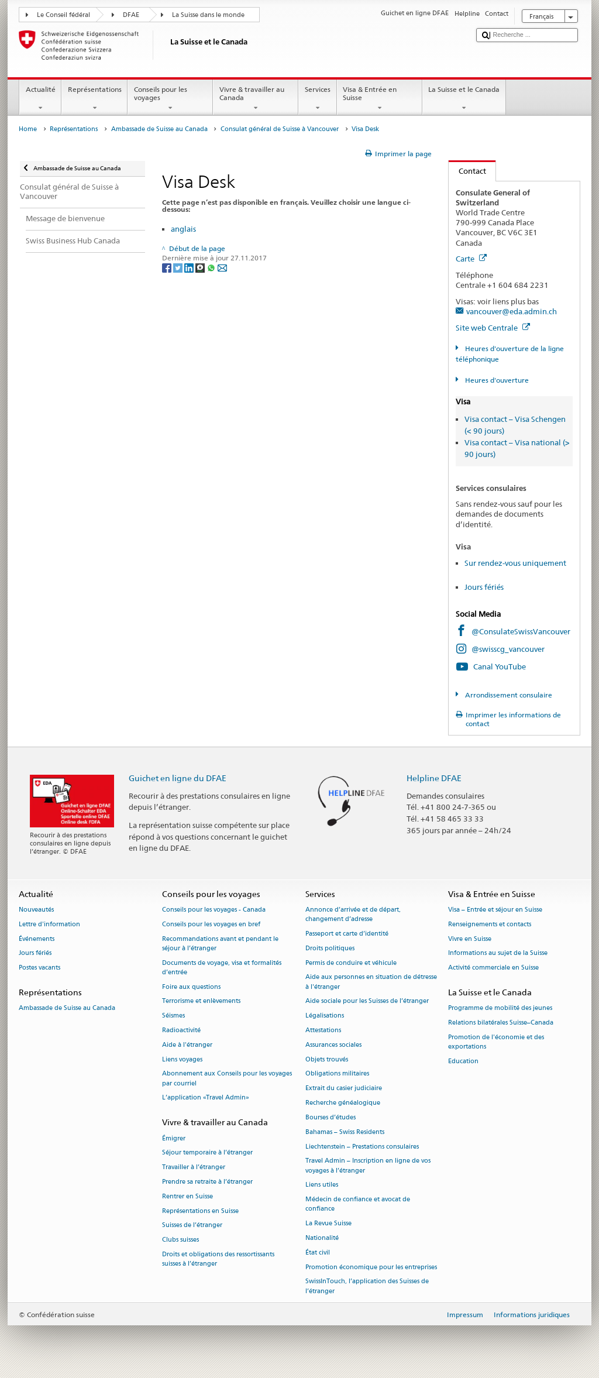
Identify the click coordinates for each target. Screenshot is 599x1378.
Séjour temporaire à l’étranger (207, 1153)
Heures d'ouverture (496, 380)
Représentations (94, 99)
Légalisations (324, 1016)
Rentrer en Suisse (187, 1196)
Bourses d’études (330, 1117)
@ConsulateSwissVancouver (520, 631)
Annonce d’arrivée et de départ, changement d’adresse (353, 914)
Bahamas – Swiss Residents (344, 1132)
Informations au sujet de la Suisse (498, 953)
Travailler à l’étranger (193, 1167)
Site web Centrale (493, 327)
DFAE (131, 15)
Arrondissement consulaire (507, 694)
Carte (471, 258)
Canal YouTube (499, 666)
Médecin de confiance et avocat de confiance (357, 1204)
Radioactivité (181, 1030)
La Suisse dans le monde (208, 15)
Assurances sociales (333, 1045)
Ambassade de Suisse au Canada (159, 129)
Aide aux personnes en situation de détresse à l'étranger (371, 982)
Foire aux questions (191, 987)
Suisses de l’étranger (192, 1225)
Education (463, 1061)
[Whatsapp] (212, 267)
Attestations (323, 1030)
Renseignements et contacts (489, 924)
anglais (183, 228)
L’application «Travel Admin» (205, 1098)
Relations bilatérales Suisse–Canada (500, 1022)
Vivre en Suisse (469, 939)
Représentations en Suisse (200, 1211)
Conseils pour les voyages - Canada (214, 909)
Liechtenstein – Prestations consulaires (362, 1146)
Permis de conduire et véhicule (351, 963)
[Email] (222, 267)
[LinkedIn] (189, 267)
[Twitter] (178, 267)
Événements (36, 939)
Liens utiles (321, 1185)
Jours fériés (484, 587)
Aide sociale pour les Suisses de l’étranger (367, 1001)
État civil (317, 1252)
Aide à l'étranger (187, 1045)
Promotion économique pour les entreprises (371, 1267)
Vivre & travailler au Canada (256, 99)
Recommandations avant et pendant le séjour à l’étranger (220, 943)
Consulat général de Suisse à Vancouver (280, 129)
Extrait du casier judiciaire (343, 1088)
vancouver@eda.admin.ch (511, 311)
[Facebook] (167, 267)
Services (317, 99)
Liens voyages (182, 1059)
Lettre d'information (49, 924)
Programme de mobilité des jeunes (500, 1008)
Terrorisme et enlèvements (201, 1001)
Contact (467, 171)
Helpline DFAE (434, 778)
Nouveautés (36, 909)
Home (28, 129)
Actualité (40, 99)
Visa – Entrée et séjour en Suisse (495, 909)
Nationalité (322, 1238)
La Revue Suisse (328, 1224)
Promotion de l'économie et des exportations (496, 1041)
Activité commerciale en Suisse (493, 968)
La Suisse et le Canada (464, 99)
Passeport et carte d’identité (346, 933)
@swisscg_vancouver (508, 649)
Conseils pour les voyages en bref (211, 924)
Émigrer (173, 1138)
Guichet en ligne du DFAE (177, 778)
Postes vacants (39, 968)
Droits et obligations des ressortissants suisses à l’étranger (218, 1258)
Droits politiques (329, 948)
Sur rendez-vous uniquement (515, 563)
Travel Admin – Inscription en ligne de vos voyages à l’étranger (368, 1165)
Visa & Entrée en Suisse (380, 99)
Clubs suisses (180, 1240)
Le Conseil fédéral (63, 15)
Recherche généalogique (342, 1102)
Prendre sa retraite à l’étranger (207, 1181)
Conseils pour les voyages (170, 99)
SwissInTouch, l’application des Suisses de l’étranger (367, 1286)
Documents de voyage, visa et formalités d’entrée (221, 967)
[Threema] (200, 267)
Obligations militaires (337, 1074)
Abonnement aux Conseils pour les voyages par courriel (227, 1078)
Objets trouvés (326, 1059)
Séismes (173, 1016)
